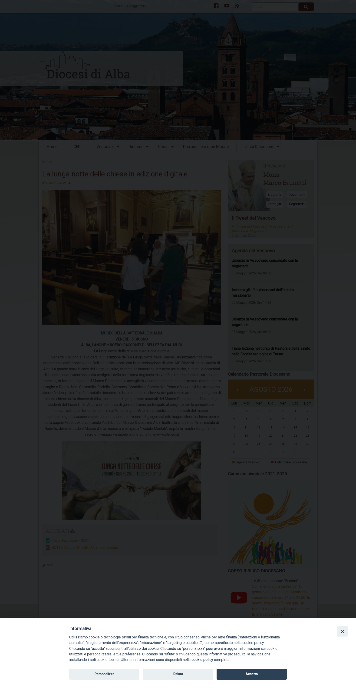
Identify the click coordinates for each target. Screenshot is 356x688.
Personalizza (104, 674)
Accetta (252, 674)
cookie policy (202, 660)
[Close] (342, 631)
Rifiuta (178, 674)
